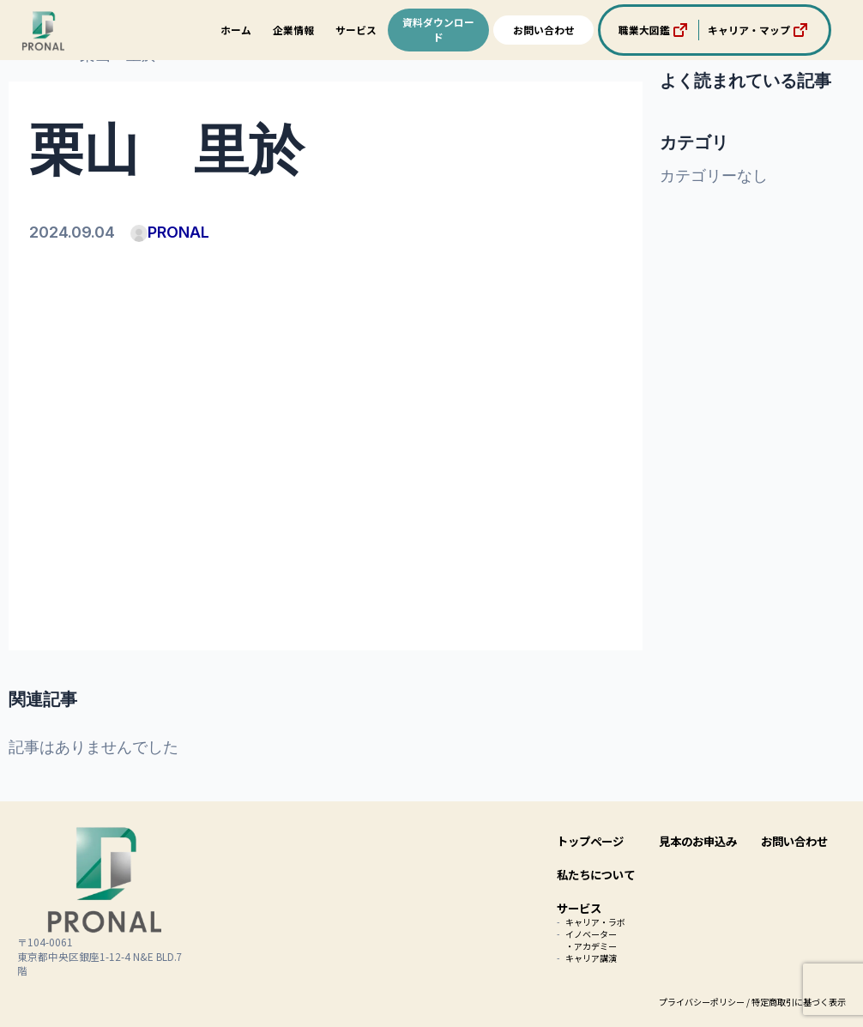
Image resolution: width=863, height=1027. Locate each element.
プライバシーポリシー (702, 1001)
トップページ (590, 840)
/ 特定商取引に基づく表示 (796, 1001)
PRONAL (169, 232)
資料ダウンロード (438, 29)
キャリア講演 (591, 957)
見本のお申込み (698, 840)
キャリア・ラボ (595, 921)
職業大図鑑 (655, 30)
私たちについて (596, 874)
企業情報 (293, 29)
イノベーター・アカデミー (591, 939)
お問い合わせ (544, 29)
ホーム (235, 29)
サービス (356, 29)
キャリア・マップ (759, 30)
